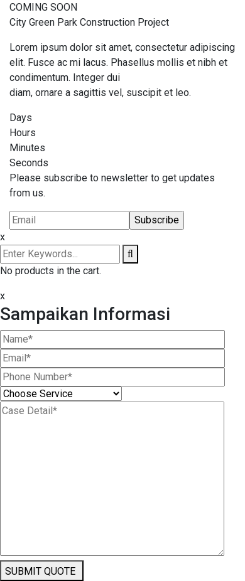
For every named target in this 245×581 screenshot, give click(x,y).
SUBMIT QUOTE (40, 571)
